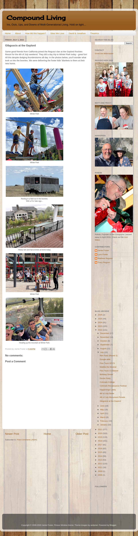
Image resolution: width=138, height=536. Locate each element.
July (102, 352)
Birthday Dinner (106, 374)
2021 (100, 429)
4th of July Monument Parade (112, 397)
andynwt (94, 525)
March (103, 417)
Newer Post (12, 433)
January (104, 425)
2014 (100, 456)
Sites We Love (57, 33)
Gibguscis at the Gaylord (110, 401)
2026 (100, 315)
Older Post (82, 433)
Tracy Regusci (104, 262)
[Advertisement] (113, 287)
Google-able (105, 359)
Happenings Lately (108, 390)
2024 (100, 322)
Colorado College (107, 382)
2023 (100, 326)
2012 (100, 464)
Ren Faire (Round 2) (108, 356)
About (18, 33)
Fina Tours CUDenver (109, 371)
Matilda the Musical (108, 367)
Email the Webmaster (104, 53)
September (105, 345)
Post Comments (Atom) (27, 440)
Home (8, 33)
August (103, 348)
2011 (100, 467)
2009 (100, 471)
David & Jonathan (77, 33)
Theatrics (94, 33)
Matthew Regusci (105, 258)
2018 (100, 441)
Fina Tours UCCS (107, 363)
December (105, 333)
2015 (100, 452)
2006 (100, 475)
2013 (100, 460)
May (102, 410)
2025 (100, 319)
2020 (100, 433)
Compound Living (36, 17)
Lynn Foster (103, 254)
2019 (100, 437)
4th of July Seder (107, 393)
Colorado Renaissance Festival (113, 386)
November (105, 337)
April (102, 413)
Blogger (113, 525)
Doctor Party (105, 378)
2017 (100, 445)
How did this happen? (35, 33)
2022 (100, 330)
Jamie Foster (103, 250)
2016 (100, 448)
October (104, 341)
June (102, 406)
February (104, 421)
